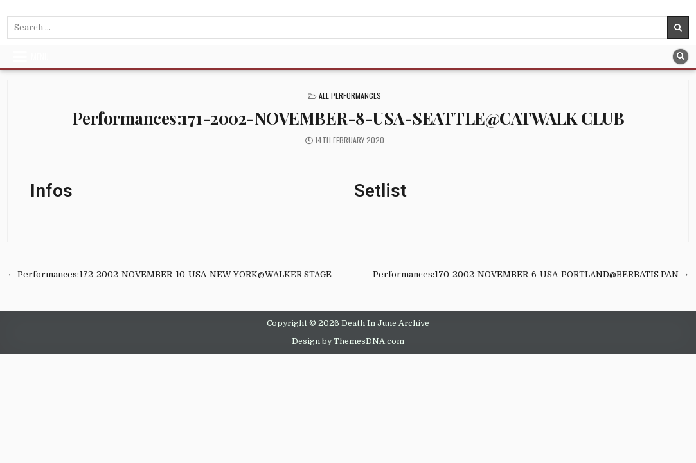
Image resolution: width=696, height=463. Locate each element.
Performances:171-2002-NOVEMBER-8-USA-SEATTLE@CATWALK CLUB (348, 118)
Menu (40, 56)
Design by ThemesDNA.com (348, 341)
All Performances (350, 95)
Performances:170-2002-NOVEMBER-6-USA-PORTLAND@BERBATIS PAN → (531, 274)
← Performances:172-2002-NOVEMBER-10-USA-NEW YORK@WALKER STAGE (169, 274)
